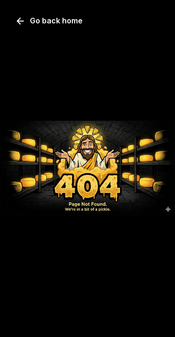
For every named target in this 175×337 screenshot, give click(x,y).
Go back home (49, 21)
